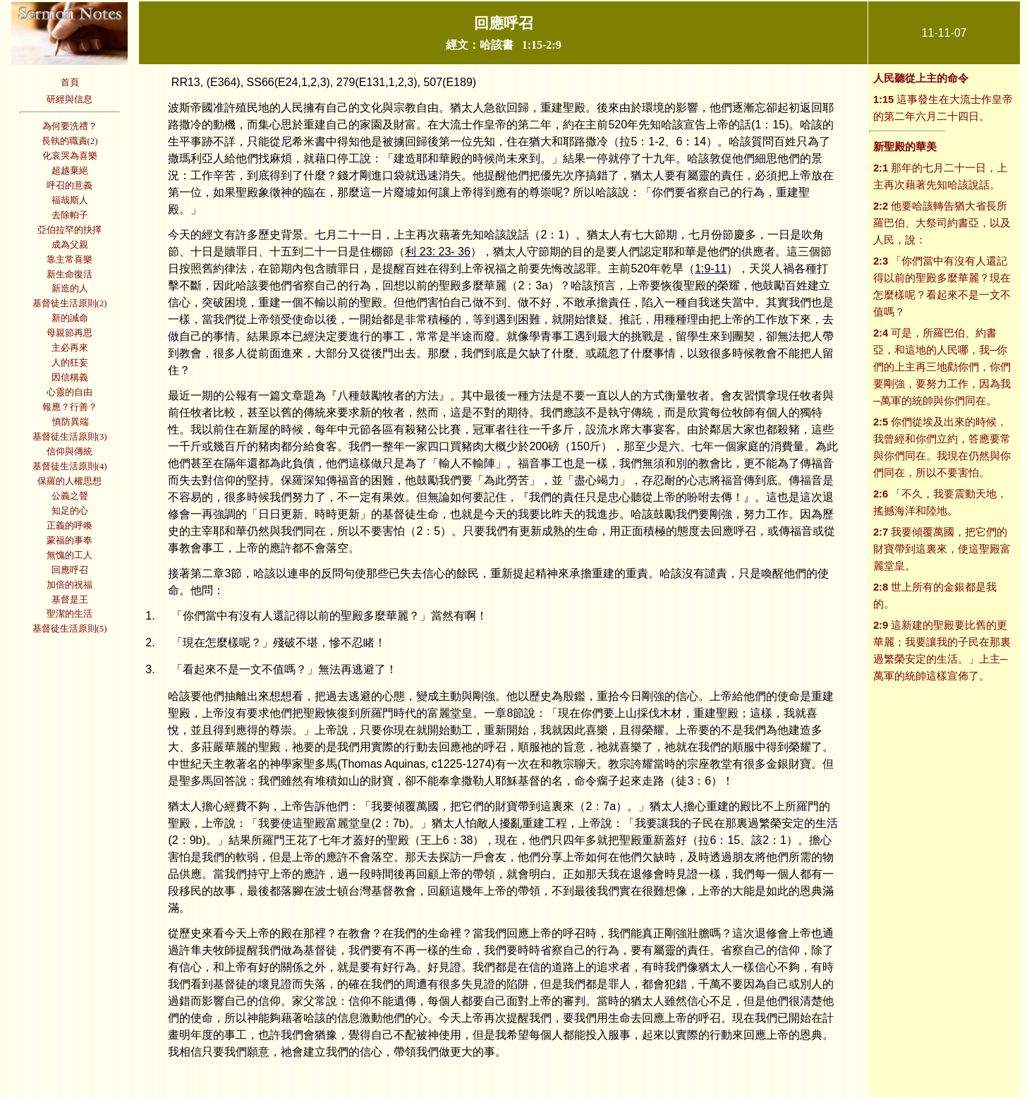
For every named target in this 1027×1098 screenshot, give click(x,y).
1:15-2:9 (541, 45)
